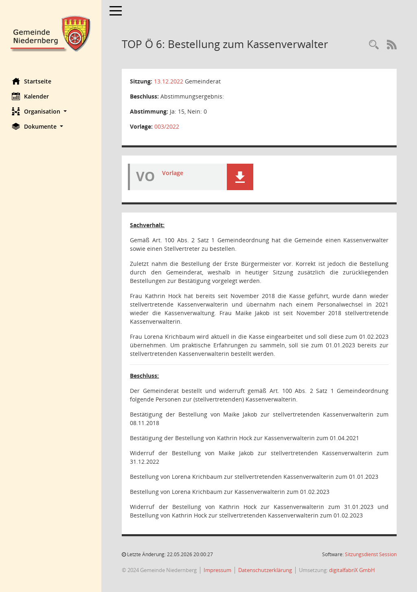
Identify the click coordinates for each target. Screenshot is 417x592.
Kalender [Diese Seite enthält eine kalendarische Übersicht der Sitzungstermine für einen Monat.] (30, 96)
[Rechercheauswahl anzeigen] (374, 45)
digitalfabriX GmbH (352, 570)
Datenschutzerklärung (265, 570)
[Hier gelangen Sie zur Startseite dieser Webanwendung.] (51, 32)
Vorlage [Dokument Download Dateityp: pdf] (173, 173)
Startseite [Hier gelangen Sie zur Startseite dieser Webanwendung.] (32, 81)
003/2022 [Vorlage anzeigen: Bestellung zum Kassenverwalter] (167, 126)
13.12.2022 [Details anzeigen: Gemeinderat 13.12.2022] (169, 81)
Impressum (218, 570)
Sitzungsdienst (371, 554)
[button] (51, 111)
